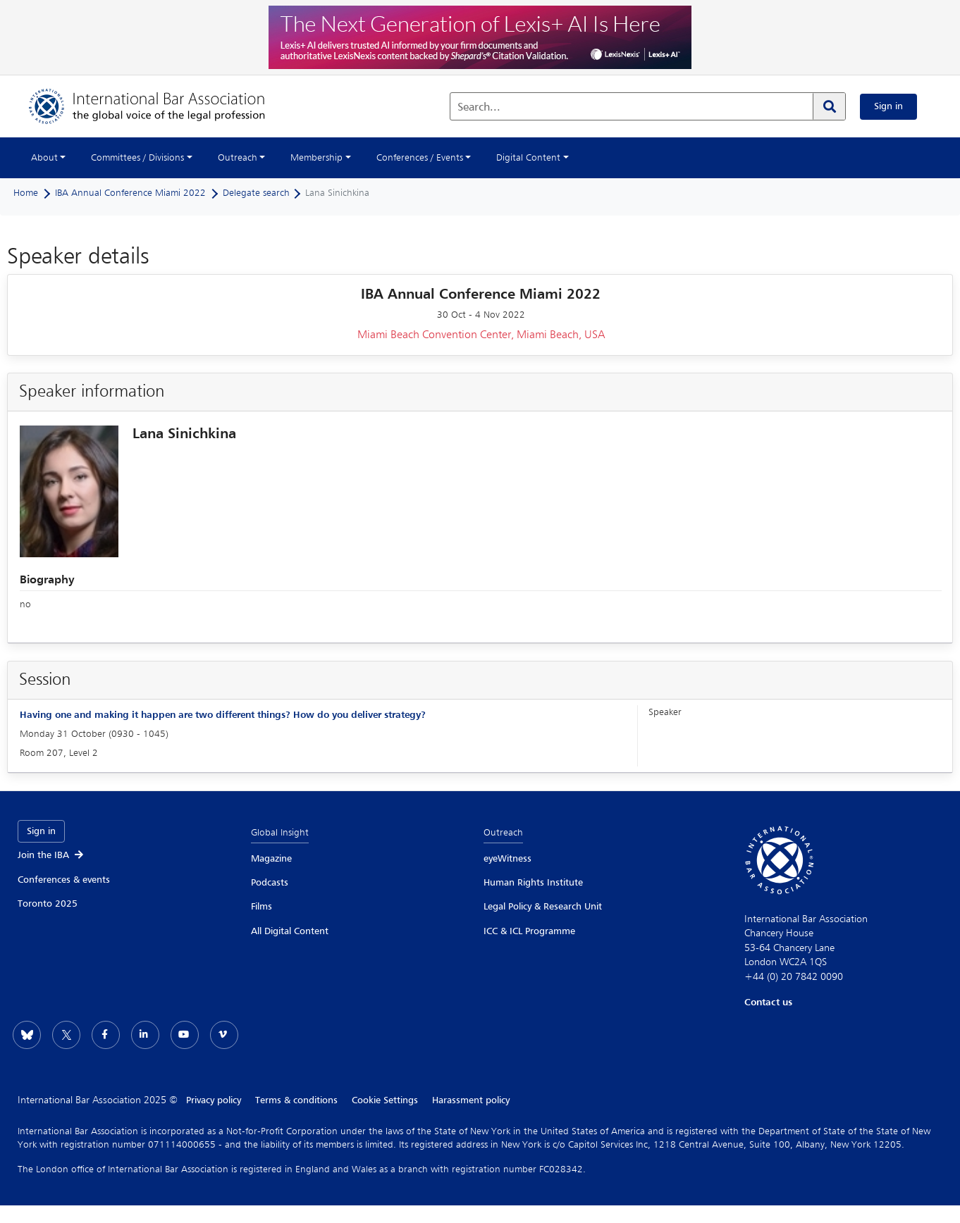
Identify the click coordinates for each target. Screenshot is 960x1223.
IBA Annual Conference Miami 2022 (130, 193)
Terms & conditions (296, 1100)
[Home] (161, 106)
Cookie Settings (385, 1100)
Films (261, 907)
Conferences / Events (419, 158)
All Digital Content (289, 931)
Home (25, 193)
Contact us (768, 1002)
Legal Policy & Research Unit (543, 907)
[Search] (829, 106)
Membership (316, 158)
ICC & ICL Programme (529, 931)
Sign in (888, 106)
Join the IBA (51, 855)
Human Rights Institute (533, 883)
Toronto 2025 (48, 904)
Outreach (237, 158)
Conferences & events (64, 880)
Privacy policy (213, 1100)
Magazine (271, 859)
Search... (478, 107)
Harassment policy (471, 1100)
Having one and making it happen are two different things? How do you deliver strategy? (223, 715)
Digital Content (528, 158)
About (44, 158)
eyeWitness (507, 859)
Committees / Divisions (137, 158)
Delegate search (256, 193)
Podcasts (269, 883)
